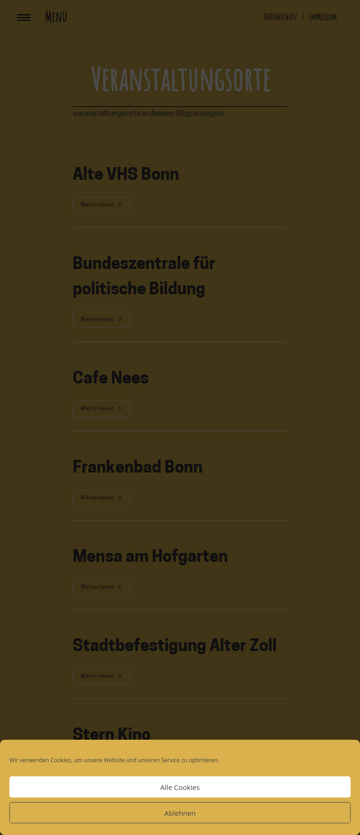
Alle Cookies (180, 787)
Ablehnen (180, 813)
